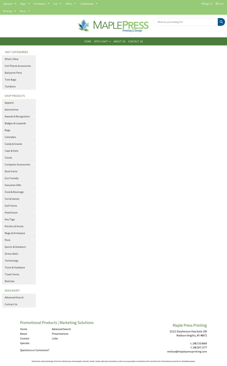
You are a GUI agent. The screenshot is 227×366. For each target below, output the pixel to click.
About (23, 333)
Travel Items (12, 274)
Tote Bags (10, 79)
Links (55, 338)
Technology (11, 260)
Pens (7, 240)
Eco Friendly (12, 178)
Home (23, 329)
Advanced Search (14, 297)
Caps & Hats (11, 150)
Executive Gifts (13, 185)
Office (68, 3)
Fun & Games (12, 198)
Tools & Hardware (15, 267)
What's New (11, 59)
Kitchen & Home (14, 226)
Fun (55, 3)
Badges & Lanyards (15, 123)
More (23, 11)
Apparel (7, 3)
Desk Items (11, 171)
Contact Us (11, 304)
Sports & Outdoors (15, 246)
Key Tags (10, 219)
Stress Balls (11, 253)
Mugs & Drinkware (15, 233)
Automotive (11, 109)
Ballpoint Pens (13, 72)
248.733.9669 (200, 343)
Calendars (10, 137)
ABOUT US (119, 41)
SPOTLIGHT (101, 41)
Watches (10, 281)
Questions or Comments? (34, 350)
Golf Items (11, 205)
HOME (87, 41)
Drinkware (39, 3)
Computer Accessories (17, 164)
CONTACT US (135, 41)
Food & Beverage (14, 192)
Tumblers (10, 86)
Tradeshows (86, 3)
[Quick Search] (185, 22)
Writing (7, 11)
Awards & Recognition (17, 116)
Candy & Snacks (13, 143)
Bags (23, 3)
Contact (24, 338)
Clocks (8, 157)
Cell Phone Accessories (18, 65)
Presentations (60, 333)
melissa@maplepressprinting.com (187, 351)
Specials (24, 343)
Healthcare (11, 212)
